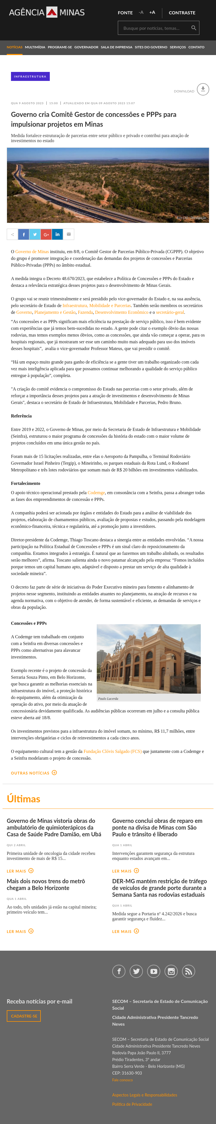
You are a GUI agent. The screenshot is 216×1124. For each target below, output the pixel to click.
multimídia (35, 47)
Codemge (96, 492)
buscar (194, 28)
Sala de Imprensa (116, 47)
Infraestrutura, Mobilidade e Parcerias (96, 305)
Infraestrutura (30, 76)
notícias (14, 47)
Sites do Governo (151, 47)
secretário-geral (170, 312)
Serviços (178, 47)
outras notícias (34, 773)
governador (86, 47)
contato (196, 47)
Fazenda (85, 312)
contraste (182, 12)
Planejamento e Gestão (55, 312)
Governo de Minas (32, 251)
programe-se (60, 47)
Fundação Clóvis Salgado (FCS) (113, 751)
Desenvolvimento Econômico (121, 312)
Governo (24, 312)
